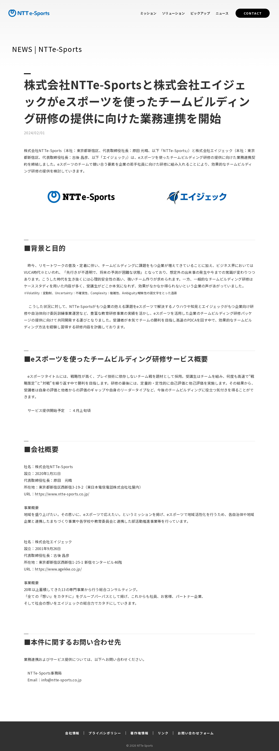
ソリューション (173, 13)
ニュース (222, 13)
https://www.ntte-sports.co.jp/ (62, 494)
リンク (163, 733)
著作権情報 (139, 733)
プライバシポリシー (105, 733)
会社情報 (72, 733)
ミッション (148, 13)
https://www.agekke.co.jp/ (58, 569)
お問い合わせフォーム (196, 733)
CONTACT (253, 13)
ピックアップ (200, 13)
